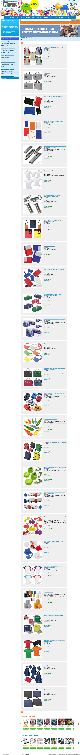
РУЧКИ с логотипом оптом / (7, 76)
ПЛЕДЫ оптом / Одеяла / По (7, 69)
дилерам (46, 17)
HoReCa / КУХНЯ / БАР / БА (7, 71)
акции (33, 17)
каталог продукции (25, 17)
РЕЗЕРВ (56, 17)
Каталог (23, 37)
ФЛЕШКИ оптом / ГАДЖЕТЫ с (7, 41)
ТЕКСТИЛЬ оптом (5, 57)
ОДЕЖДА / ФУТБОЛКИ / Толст (7, 50)
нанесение (39, 17)
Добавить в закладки (65, 23)
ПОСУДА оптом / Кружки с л (7, 52)
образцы (61, 17)
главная (12, 17)
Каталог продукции (6, 38)
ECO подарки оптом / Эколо (7, 55)
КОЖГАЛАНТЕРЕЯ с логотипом (8, 62)
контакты (67, 17)
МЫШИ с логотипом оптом (7, 59)
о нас (17, 17)
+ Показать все (4, 78)
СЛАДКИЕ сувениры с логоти (7, 66)
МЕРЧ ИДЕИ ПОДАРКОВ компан (8, 48)
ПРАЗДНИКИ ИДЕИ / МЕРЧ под (8, 43)
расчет (51, 17)
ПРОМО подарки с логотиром (7, 64)
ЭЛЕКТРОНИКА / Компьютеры (8, 45)
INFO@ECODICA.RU (34, 4)
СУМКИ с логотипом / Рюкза (7, 73)
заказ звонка (26, 8)
